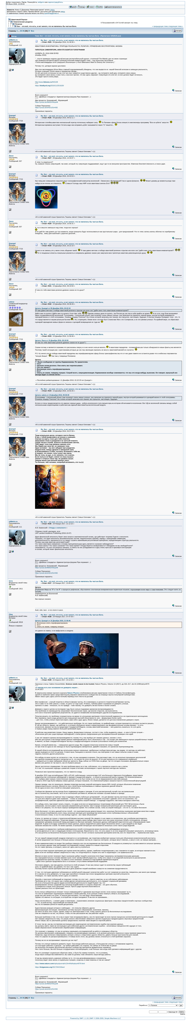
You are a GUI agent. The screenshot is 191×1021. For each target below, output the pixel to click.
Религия (18, 24)
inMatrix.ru (13, 40)
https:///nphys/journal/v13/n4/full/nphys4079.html (60, 963)
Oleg (11, 614)
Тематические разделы (23, 22)
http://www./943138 (46, 82)
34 (21, 31)
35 (23, 31)
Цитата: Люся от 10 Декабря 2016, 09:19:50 (51, 340)
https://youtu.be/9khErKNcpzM (46, 102)
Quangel (12, 115)
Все (32, 31)
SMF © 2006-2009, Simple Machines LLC (105, 1018)
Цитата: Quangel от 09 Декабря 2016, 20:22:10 (52, 308)
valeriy (11, 302)
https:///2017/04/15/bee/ (50, 967)
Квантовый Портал (19, 19)
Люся (11, 156)
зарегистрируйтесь (55, 2)
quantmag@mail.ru (51, 13)
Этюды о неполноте (57, 528)
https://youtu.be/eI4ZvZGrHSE (46, 107)
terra (11, 581)
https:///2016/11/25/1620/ (49, 85)
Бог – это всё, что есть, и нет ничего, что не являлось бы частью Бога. (47, 26)
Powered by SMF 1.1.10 (79, 1018)
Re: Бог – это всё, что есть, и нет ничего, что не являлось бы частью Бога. (72, 40)
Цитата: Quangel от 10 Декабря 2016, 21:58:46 (52, 621)
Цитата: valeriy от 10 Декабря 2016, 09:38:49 (52, 395)
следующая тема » (175, 26)
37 (29, 31)
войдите (41, 2)
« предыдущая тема (160, 26)
